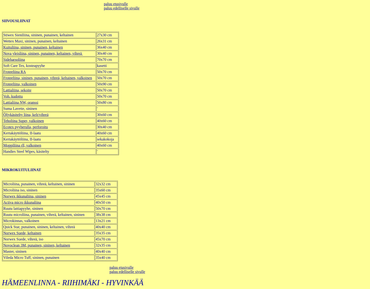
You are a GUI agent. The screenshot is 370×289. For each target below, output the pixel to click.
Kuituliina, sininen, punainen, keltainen (33, 47)
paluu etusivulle (116, 4)
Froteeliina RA (14, 72)
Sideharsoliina (14, 60)
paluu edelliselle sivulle (121, 8)
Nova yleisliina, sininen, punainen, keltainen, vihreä (43, 53)
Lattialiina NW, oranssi (20, 102)
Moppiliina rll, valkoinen (22, 145)
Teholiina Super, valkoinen (23, 121)
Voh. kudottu (13, 96)
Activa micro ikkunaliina (22, 202)
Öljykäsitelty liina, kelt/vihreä (26, 115)
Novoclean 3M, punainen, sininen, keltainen (36, 245)
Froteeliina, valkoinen (19, 84)
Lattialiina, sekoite (17, 90)
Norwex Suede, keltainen (22, 233)
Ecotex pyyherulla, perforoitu (25, 127)
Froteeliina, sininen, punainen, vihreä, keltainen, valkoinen (47, 78)
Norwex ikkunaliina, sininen (24, 196)
